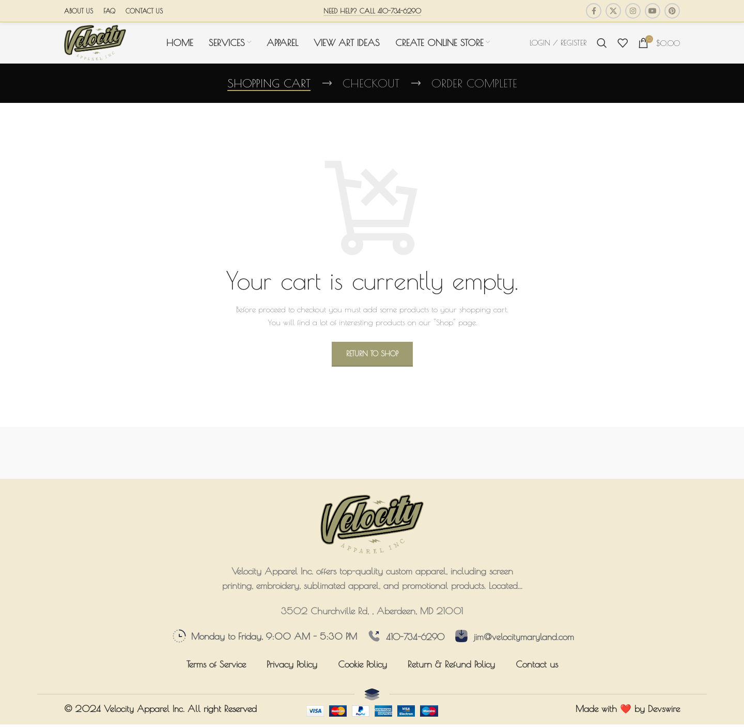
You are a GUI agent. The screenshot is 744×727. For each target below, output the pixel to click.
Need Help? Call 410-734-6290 (372, 11)
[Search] (602, 45)
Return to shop (372, 359)
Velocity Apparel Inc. (144, 714)
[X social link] (613, 11)
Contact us (537, 669)
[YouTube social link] (652, 11)
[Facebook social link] (593, 11)
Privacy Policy (292, 669)
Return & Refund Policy (451, 669)
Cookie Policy (362, 669)
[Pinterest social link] (672, 11)
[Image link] (372, 528)
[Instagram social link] (633, 11)
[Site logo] (95, 44)
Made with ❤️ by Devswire (628, 714)
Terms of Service (216, 669)
